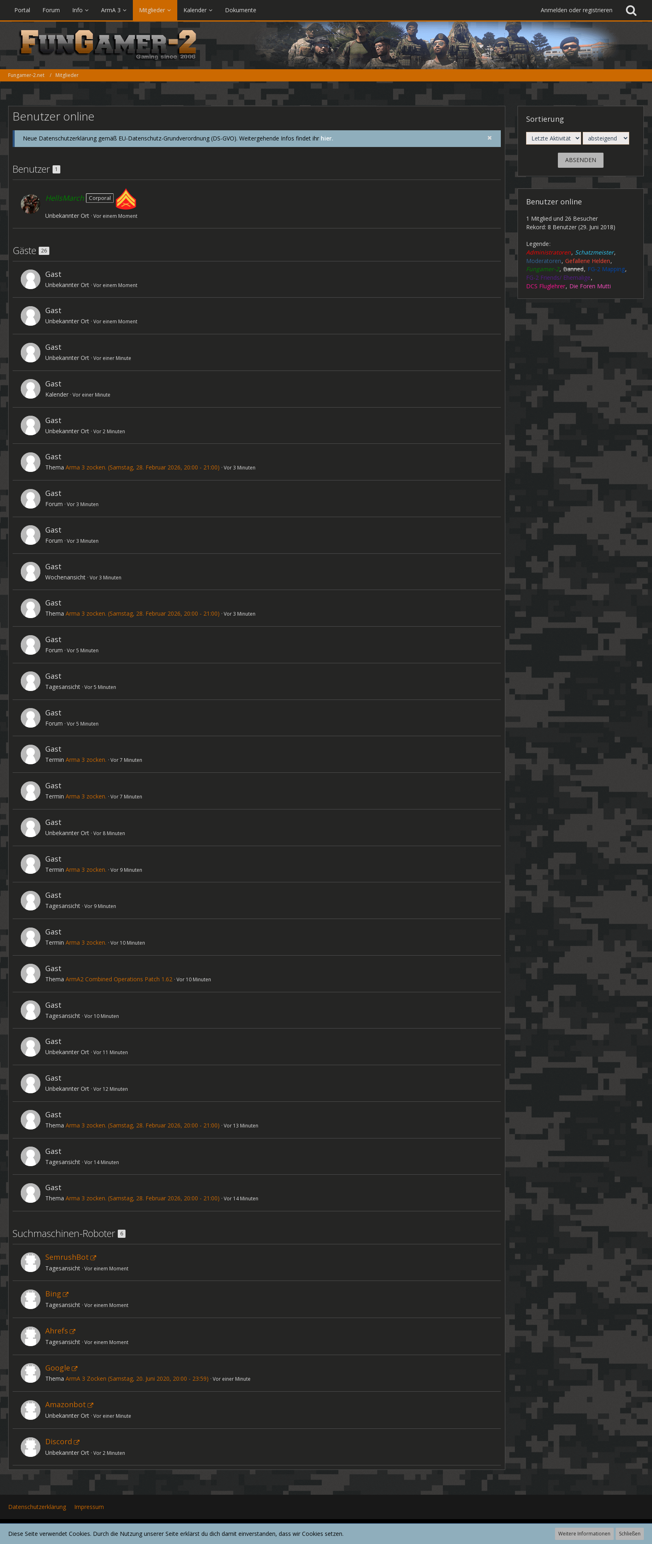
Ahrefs (56, 1331)
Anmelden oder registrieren (576, 10)
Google (57, 1368)
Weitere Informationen (584, 1533)
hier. (327, 138)
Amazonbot (65, 1404)
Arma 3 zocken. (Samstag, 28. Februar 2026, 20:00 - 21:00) (143, 467)
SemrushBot (67, 1257)
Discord (58, 1441)
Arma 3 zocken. (86, 759)
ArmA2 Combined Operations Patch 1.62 (119, 979)
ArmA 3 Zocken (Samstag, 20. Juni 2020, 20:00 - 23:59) (137, 1378)
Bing (53, 1293)
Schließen (630, 1533)
